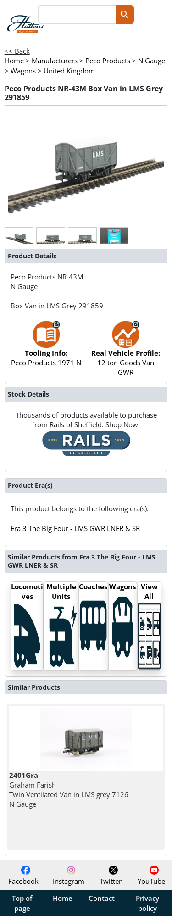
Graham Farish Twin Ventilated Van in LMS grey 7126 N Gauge (68, 790)
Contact (102, 898)
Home (62, 898)
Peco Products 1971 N (46, 348)
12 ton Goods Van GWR (125, 353)
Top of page (22, 903)
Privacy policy (147, 903)
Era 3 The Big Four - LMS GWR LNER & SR (75, 528)
